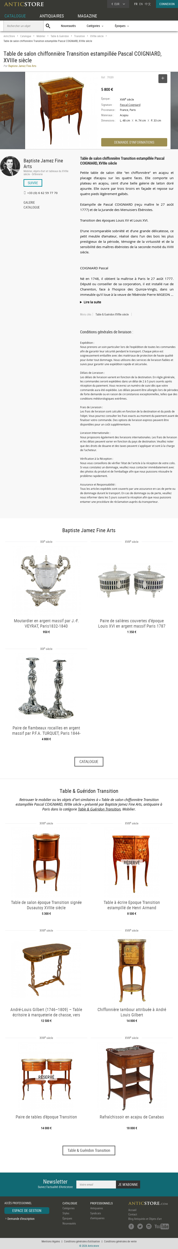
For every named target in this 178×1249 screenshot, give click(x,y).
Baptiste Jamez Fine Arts (43, 163)
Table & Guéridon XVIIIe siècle (112, 314)
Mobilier (41, 36)
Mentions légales (51, 1241)
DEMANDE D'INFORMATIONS (134, 142)
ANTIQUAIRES (52, 16)
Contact (132, 1214)
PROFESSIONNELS (101, 1203)
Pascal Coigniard (130, 104)
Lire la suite (92, 302)
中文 (148, 4)
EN (141, 4)
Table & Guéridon (60, 36)
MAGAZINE (87, 16)
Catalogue (25, 36)
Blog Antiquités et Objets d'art (145, 1219)
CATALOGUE (15, 16)
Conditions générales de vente (120, 1241)
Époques (67, 1218)
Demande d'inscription (21, 1219)
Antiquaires (96, 1208)
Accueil (132, 1210)
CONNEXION (167, 4)
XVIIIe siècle (97, 36)
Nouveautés (68, 26)
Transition (79, 36)
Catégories (68, 1208)
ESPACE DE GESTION (26, 1210)
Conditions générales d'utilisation (82, 1241)
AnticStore (9, 36)
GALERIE (29, 203)
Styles (65, 1213)
